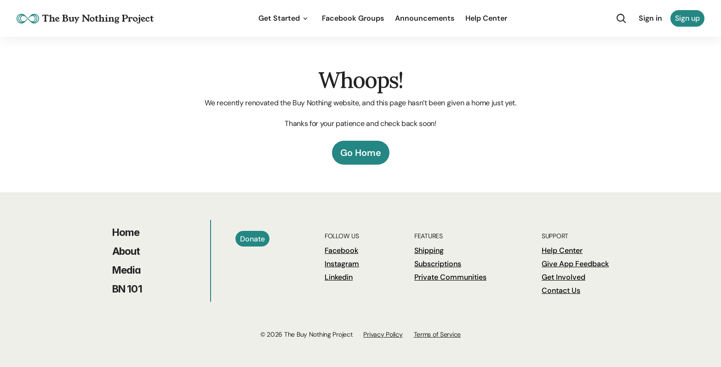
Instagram (342, 264)
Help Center (562, 250)
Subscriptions (437, 264)
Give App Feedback (575, 264)
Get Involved (563, 277)
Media (126, 270)
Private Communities (450, 277)
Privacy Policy (382, 334)
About (126, 251)
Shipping (429, 250)
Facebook (341, 250)
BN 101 (127, 289)
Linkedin (339, 277)
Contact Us (561, 290)
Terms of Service (437, 334)
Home (125, 232)
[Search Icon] (621, 18)
